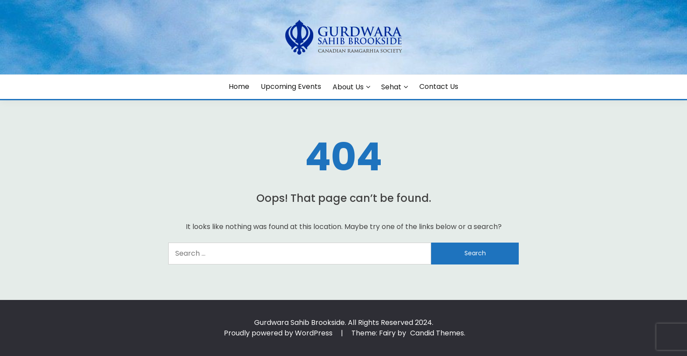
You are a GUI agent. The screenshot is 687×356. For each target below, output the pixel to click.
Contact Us (438, 86)
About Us (348, 87)
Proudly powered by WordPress (279, 333)
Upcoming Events (291, 86)
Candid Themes (437, 333)
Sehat (391, 87)
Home (239, 86)
